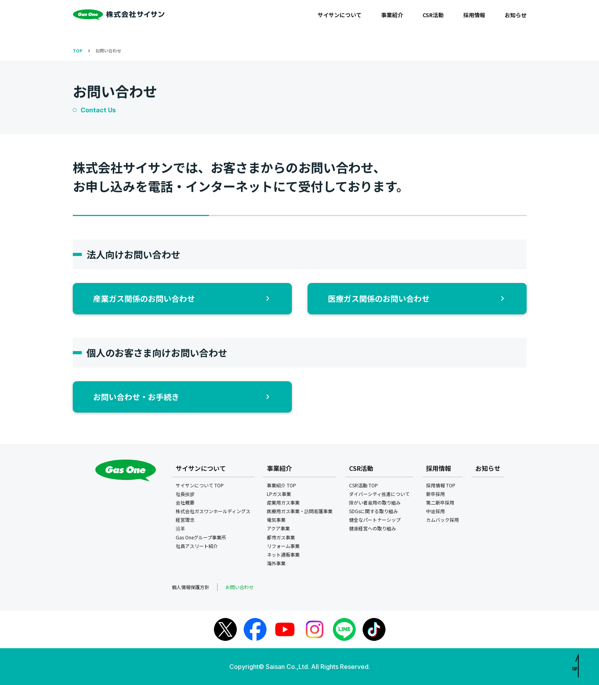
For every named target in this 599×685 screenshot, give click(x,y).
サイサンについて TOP (200, 485)
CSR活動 (433, 15)
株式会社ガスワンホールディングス (213, 511)
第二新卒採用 (440, 502)
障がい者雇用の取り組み (375, 502)
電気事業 (276, 519)
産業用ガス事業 (283, 502)
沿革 (180, 528)
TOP (78, 50)
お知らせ (516, 15)
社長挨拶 (185, 493)
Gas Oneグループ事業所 (201, 537)
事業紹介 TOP (281, 485)
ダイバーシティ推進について (379, 493)
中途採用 (435, 511)
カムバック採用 (442, 519)
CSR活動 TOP (363, 485)
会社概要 (185, 502)
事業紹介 (392, 15)
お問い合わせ (108, 50)
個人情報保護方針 (190, 587)
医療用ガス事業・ (300, 511)
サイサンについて (340, 15)
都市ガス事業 (281, 537)
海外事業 (276, 563)
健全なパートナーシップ (375, 519)
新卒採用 (435, 493)
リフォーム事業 (283, 546)
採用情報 (474, 15)
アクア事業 (278, 528)
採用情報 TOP (440, 485)
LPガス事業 (279, 493)
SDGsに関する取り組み (373, 511)
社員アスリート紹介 (197, 546)
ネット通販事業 (283, 554)
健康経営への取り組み (372, 528)
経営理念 (185, 519)
